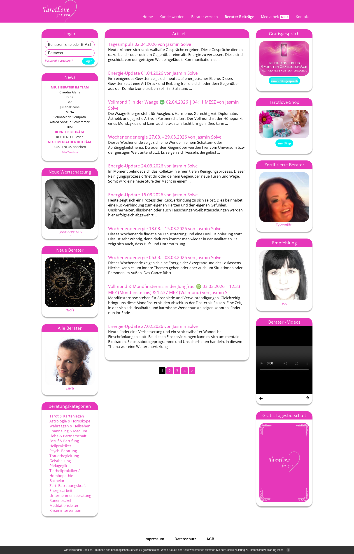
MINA (70, 310)
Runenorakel (60, 500)
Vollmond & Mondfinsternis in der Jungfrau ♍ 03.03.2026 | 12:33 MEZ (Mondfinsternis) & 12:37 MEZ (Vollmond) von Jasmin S (174, 289)
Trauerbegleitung (64, 455)
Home (147, 16)
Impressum (154, 538)
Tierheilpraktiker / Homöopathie (64, 473)
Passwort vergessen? (59, 60)
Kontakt (302, 16)
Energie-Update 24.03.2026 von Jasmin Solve (153, 166)
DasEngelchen (70, 232)
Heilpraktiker (60, 445)
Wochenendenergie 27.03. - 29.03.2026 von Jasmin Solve (164, 137)
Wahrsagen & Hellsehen (69, 426)
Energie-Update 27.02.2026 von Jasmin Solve (153, 326)
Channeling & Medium (68, 431)
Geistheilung (60, 460)
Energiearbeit (60, 490)
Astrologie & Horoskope (69, 421)
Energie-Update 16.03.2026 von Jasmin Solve (153, 195)
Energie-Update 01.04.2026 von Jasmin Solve (153, 73)
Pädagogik (58, 465)
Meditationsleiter (64, 505)
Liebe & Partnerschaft (67, 435)
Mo (284, 304)
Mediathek (270, 16)
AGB (210, 538)
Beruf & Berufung (64, 440)
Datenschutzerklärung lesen (267, 550)
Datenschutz (185, 538)
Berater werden (204, 16)
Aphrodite (284, 225)
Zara (69, 388)
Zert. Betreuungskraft (67, 485)
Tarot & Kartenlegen (66, 416)
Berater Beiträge (239, 16)
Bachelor (57, 480)
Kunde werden (172, 16)
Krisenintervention (65, 510)
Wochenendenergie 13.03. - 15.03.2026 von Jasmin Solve (164, 228)
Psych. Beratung (63, 450)
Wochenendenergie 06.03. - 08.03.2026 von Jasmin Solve (164, 257)
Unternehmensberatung (70, 495)
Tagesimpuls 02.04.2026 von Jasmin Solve (149, 44)
